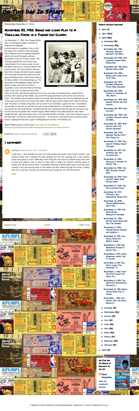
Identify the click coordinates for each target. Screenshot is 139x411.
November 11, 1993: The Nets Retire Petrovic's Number (114, 212)
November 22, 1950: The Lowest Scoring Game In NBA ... (116, 117)
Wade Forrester (107, 376)
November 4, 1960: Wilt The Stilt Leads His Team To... (115, 274)
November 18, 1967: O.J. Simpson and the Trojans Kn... (115, 153)
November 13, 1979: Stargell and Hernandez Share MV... (116, 194)
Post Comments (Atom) (53, 234)
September (109, 312)
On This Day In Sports (33, 12)
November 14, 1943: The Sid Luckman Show (115, 186)
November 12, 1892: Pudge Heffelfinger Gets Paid (114, 203)
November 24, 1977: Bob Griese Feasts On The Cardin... (115, 102)
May (106, 328)
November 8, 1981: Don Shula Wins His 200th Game (114, 238)
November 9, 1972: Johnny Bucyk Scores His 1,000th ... (115, 230)
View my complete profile (103, 384)
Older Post (84, 225)
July (106, 320)
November (109, 45)
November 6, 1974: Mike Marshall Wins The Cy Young (115, 256)
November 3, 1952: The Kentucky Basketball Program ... (115, 283)
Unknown (16, 150)
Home (48, 225)
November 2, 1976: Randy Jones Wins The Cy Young (115, 291)
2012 (104, 349)
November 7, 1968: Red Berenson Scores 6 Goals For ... (114, 247)
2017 (104, 29)
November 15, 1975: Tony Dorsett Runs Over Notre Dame (115, 179)
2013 (104, 37)
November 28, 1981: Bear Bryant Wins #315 (115, 68)
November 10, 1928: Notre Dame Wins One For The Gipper (115, 221)
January (108, 344)
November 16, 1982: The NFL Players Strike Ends (115, 170)
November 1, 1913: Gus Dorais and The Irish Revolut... (115, 300)
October (108, 307)
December (109, 41)
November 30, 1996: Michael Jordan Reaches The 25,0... (114, 51)
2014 (104, 33)
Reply (14, 174)
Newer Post (10, 225)
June (107, 324)
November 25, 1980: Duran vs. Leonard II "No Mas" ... (115, 93)
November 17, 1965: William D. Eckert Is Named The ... (115, 161)
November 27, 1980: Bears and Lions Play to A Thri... (115, 75)
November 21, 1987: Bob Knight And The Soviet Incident (115, 126)
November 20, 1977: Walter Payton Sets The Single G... (115, 135)
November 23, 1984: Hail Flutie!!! (115, 109)
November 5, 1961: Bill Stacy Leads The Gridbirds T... (114, 265)
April (107, 332)
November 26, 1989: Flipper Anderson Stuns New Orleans (114, 84)
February (109, 340)
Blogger (105, 405)
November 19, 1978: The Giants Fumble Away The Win (115, 144)
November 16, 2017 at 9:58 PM (34, 150)
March (107, 336)
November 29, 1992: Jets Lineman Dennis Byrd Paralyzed (115, 60)
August (108, 316)
